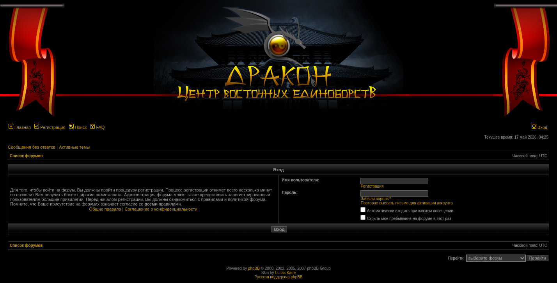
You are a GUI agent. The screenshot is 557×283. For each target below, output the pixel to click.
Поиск (78, 127)
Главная (20, 127)
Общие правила (105, 209)
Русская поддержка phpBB (278, 277)
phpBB (254, 268)
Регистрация (49, 127)
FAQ (97, 127)
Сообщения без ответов (31, 147)
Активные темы (74, 147)
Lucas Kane (285, 273)
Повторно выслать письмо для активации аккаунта (407, 203)
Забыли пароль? (376, 199)
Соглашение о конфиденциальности (161, 209)
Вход (539, 127)
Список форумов (26, 156)
